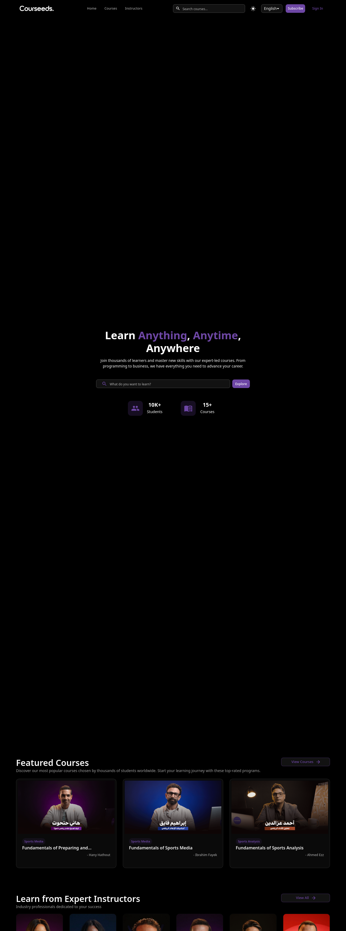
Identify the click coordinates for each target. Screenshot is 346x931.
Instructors (133, 8)
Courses (110, 8)
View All (306, 898)
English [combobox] (270, 8)
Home (91, 8)
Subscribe (295, 8)
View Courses (306, 762)
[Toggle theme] (253, 9)
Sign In (317, 8)
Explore (241, 384)
